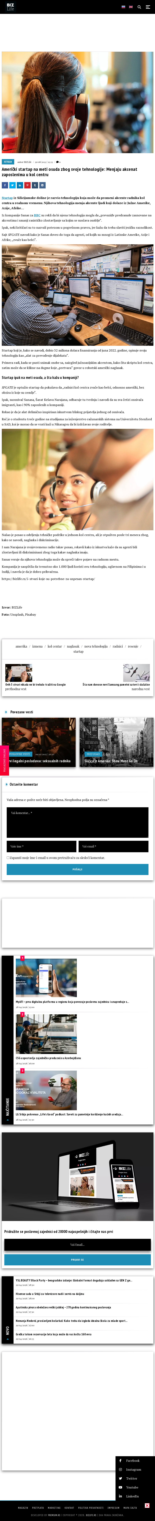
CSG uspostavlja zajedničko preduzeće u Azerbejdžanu (48, 1058)
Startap (7, 198)
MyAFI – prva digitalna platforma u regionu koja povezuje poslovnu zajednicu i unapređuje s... (72, 1002)
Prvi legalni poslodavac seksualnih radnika (39, 761)
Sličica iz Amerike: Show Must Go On (111, 761)
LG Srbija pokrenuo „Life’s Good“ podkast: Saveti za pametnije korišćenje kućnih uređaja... (69, 1114)
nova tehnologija (96, 646)
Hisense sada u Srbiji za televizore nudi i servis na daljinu (50, 1294)
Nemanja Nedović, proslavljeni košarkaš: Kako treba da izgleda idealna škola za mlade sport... (71, 1321)
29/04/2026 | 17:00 (25, 1325)
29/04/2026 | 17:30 (25, 1311)
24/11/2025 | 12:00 (114, 754)
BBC (37, 215)
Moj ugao (93, 754)
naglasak (73, 646)
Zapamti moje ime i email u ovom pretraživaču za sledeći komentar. (57, 858)
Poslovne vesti (19, 754)
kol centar (55, 646)
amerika (21, 646)
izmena (37, 646)
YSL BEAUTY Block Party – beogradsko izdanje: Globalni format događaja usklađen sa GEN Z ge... (74, 1280)
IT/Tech (8, 162)
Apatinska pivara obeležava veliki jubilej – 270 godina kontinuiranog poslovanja (63, 1307)
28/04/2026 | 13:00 (25, 1007)
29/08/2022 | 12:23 (44, 161)
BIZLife (27, 161)
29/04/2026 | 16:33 (25, 1338)
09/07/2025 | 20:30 (45, 754)
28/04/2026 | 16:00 (25, 1063)
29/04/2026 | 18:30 (25, 1284)
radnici (118, 646)
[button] (135, 1460)
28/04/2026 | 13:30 (25, 1119)
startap (78, 651)
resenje (133, 646)
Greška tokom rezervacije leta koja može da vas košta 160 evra (53, 1334)
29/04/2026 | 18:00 (25, 1298)
